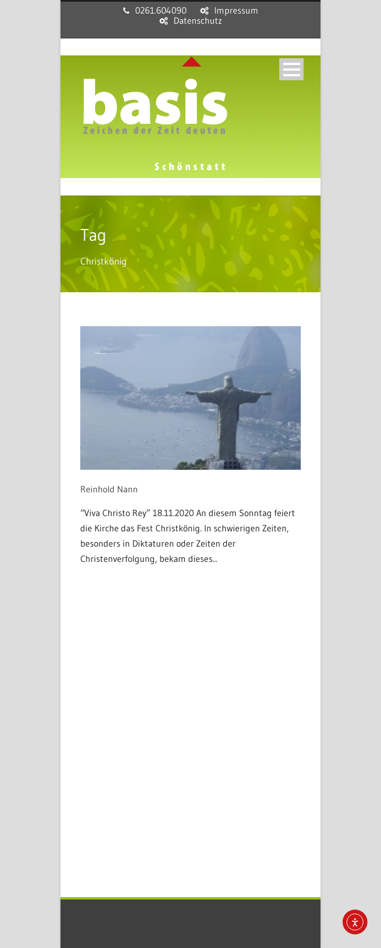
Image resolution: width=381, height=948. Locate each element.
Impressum (236, 10)
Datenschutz (198, 20)
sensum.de (280, 931)
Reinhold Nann (109, 489)
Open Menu (291, 69)
